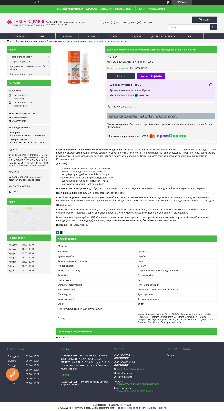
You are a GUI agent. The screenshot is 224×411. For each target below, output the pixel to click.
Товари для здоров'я (21, 57)
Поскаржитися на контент (128, 408)
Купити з (151, 76)
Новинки (90, 36)
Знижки (67, 36)
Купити (121, 76)
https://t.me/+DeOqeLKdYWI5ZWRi (27, 142)
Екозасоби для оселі (21, 74)
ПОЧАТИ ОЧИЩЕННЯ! (151, 8)
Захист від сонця (55, 41)
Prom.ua (127, 405)
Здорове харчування (21, 61)
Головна (19, 36)
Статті (113, 36)
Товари (42, 36)
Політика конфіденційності (154, 408)
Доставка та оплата (163, 36)
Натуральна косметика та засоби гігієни (28, 68)
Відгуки (136, 36)
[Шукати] (213, 27)
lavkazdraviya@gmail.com (24, 113)
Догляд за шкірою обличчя (30, 41)
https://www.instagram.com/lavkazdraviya (29, 135)
